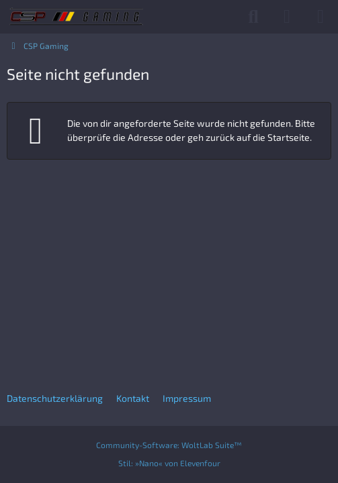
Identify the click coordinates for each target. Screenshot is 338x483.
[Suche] (253, 16)
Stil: (169, 463)
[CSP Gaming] (76, 16)
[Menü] (320, 16)
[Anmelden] (286, 17)
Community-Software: (169, 444)
